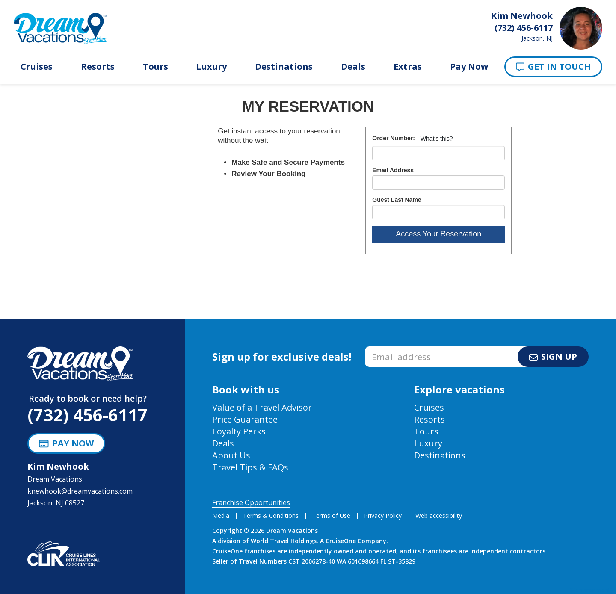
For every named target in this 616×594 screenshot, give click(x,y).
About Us (231, 455)
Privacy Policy (383, 515)
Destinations (284, 66)
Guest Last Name (396, 200)
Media (220, 515)
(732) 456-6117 (87, 414)
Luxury (211, 66)
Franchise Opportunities (251, 502)
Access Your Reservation (438, 234)
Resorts (98, 66)
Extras (408, 66)
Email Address (393, 170)
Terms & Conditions (271, 515)
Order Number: (393, 138)
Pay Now (469, 66)
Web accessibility (438, 515)
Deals (353, 66)
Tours (155, 66)
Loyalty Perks (239, 431)
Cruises (37, 66)
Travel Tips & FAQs (250, 467)
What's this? (437, 138)
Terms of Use (331, 515)
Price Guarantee (245, 419)
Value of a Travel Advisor (262, 407)
